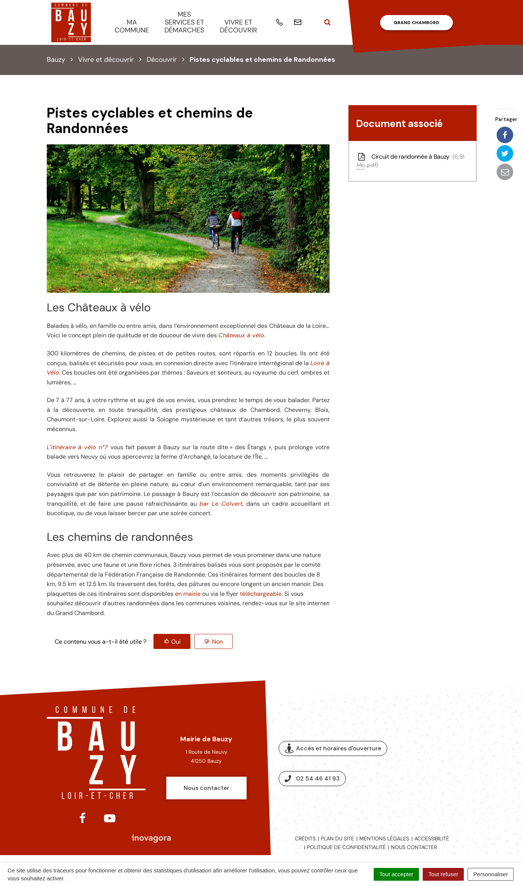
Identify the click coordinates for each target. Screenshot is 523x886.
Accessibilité (431, 838)
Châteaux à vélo (241, 335)
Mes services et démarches (184, 22)
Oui (176, 642)
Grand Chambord (416, 23)
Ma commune (132, 26)
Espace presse (445, 763)
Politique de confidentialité (346, 847)
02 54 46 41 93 (312, 778)
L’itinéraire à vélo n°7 (77, 447)
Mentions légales (384, 838)
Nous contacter (206, 788)
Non (217, 642)
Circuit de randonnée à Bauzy (411, 161)
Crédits (305, 838)
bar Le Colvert (220, 504)
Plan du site (337, 838)
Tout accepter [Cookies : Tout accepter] (396, 874)
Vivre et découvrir (238, 26)
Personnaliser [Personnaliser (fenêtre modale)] (490, 874)
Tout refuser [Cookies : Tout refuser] (443, 874)
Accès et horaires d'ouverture (333, 749)
